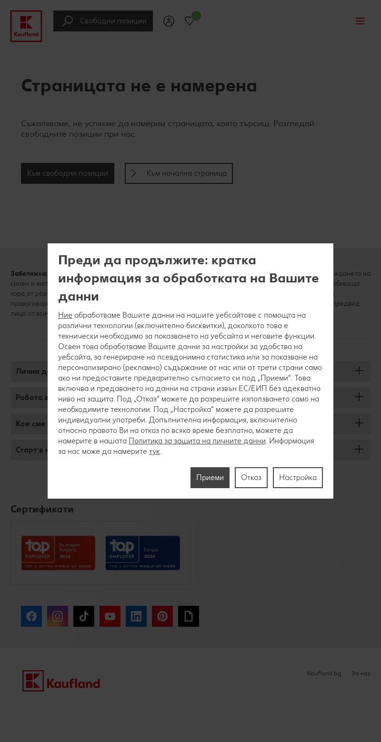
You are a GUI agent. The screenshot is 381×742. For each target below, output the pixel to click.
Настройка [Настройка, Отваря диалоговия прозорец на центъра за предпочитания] (298, 477)
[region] (190, 371)
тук (154, 451)
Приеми (210, 477)
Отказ (251, 477)
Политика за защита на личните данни (197, 440)
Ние (65, 315)
